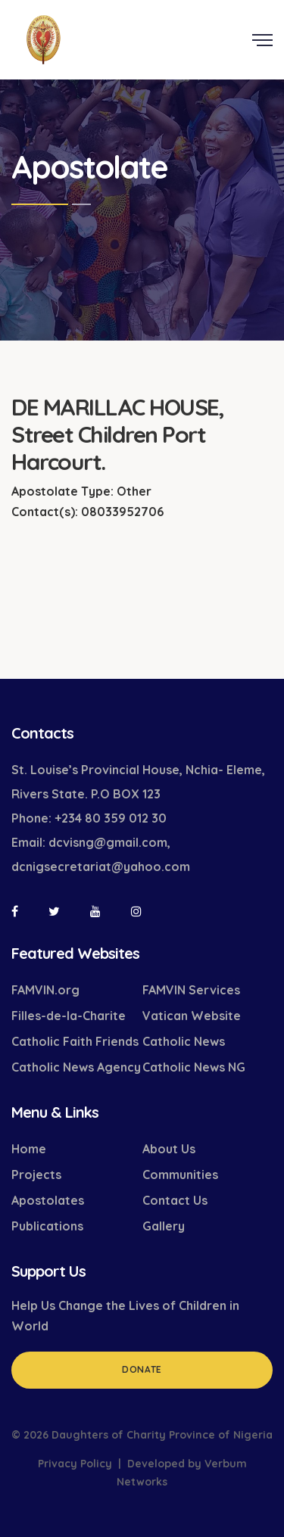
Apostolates (47, 1200)
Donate (142, 1369)
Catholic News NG (193, 1067)
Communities (180, 1174)
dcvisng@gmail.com (107, 842)
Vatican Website (191, 1015)
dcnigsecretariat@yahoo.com (100, 866)
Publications (47, 1226)
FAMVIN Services (191, 989)
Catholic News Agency (76, 1067)
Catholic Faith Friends (75, 1041)
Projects (36, 1174)
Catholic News (183, 1041)
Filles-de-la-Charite (68, 1015)
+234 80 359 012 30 (111, 818)
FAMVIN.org (45, 989)
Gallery (163, 1226)
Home (28, 1148)
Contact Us (175, 1200)
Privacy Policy (75, 1463)
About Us (168, 1148)
